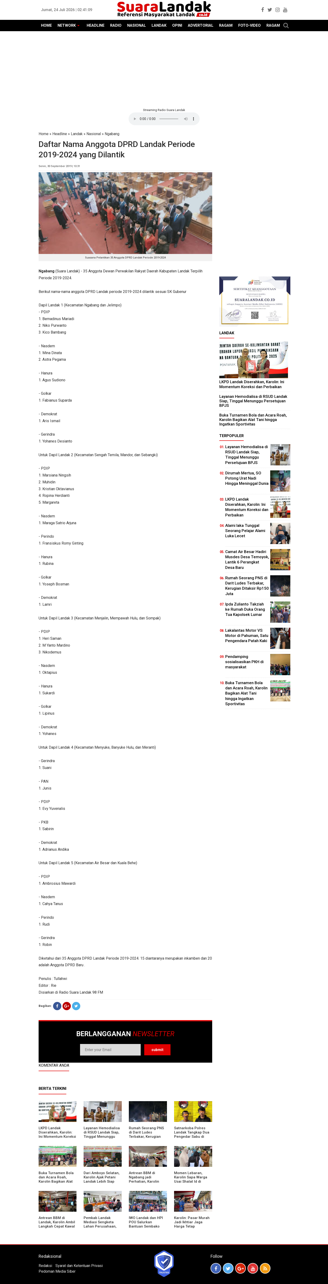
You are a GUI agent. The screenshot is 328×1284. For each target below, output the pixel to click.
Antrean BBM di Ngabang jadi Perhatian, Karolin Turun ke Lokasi (144, 1179)
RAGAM (226, 25)
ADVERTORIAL (200, 25)
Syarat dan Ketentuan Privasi (79, 1265)
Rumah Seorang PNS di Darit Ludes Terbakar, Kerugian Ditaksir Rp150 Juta (146, 1134)
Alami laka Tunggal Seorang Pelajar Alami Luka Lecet (245, 530)
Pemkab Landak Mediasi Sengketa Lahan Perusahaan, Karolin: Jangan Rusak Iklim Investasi (102, 1226)
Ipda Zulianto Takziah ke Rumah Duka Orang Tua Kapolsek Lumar (245, 609)
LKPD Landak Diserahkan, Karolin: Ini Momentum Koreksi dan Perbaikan (57, 1134)
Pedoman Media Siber (57, 1271)
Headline (59, 134)
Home (44, 134)
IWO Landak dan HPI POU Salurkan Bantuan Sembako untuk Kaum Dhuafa (146, 1224)
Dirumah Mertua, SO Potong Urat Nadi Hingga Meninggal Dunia (247, 478)
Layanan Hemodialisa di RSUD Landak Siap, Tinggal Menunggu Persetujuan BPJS (102, 1134)
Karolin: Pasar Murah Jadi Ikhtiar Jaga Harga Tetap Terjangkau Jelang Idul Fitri (192, 1226)
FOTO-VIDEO (249, 25)
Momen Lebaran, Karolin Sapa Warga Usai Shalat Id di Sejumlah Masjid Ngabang (190, 1181)
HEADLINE (95, 25)
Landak (77, 134)
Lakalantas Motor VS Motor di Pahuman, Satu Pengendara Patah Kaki (246, 635)
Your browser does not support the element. (164, 118)
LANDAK (159, 25)
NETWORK (67, 25)
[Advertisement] (164, 69)
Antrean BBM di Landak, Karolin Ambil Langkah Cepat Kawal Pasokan (57, 1224)
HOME (46, 25)
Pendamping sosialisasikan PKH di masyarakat (244, 661)
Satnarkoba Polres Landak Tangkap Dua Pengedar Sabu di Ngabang (191, 1134)
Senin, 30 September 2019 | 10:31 (59, 166)
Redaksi (45, 1265)
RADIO (115, 25)
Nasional (93, 134)
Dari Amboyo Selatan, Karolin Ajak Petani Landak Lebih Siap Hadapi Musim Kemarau (102, 1181)
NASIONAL (136, 25)
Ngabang (112, 134)
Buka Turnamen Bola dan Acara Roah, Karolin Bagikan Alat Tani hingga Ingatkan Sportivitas (56, 1181)
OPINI (177, 25)
